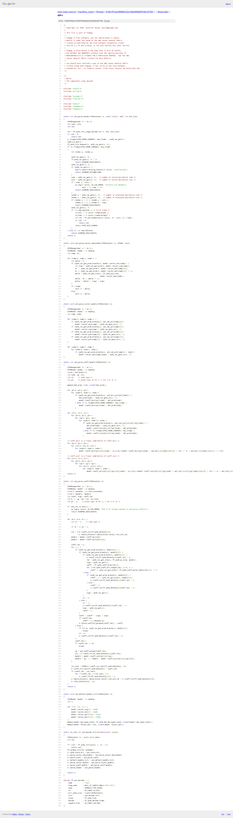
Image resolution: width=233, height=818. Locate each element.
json (229, 814)
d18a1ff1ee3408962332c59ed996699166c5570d (129, 11)
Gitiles (14, 814)
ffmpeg (100, 11)
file (107, 21)
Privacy (21, 814)
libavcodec (163, 11)
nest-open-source (67, 11)
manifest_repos (86, 11)
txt (222, 814)
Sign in (228, 4)
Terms (27, 814)
